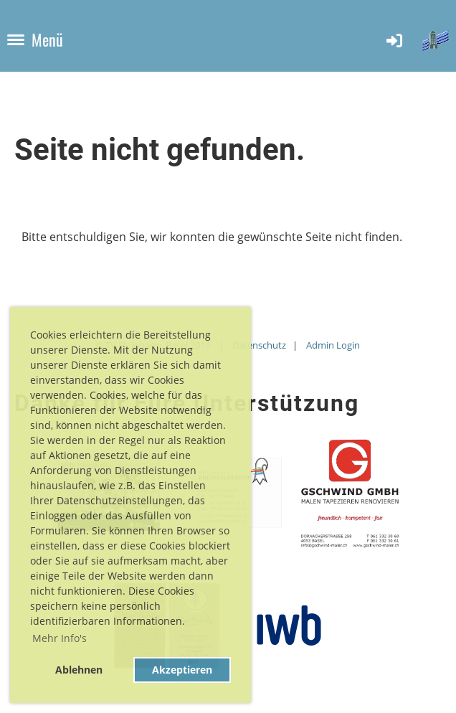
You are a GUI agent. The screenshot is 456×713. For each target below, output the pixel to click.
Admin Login (333, 345)
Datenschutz (259, 345)
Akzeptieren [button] (182, 669)
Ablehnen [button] (79, 669)
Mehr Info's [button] (59, 638)
